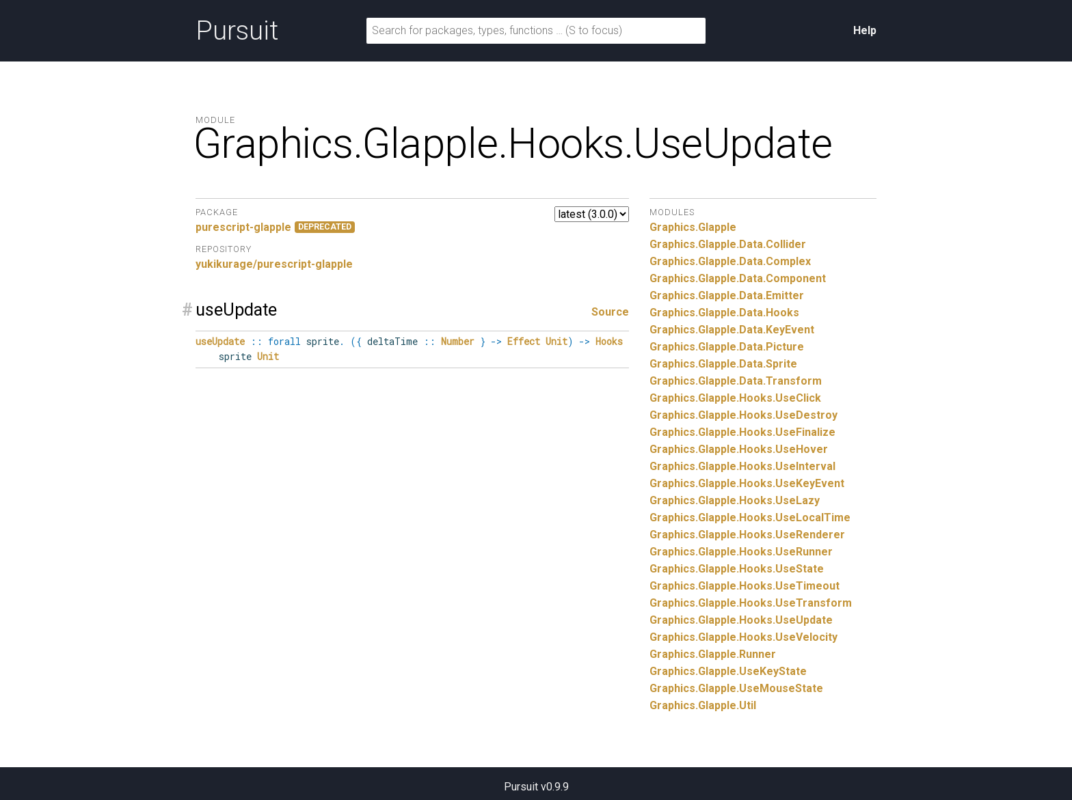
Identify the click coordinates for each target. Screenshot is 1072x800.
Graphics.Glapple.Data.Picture (726, 346)
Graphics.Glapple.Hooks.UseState (736, 568)
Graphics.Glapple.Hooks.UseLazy (734, 500)
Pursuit (237, 30)
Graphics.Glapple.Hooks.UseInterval (742, 466)
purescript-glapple (243, 227)
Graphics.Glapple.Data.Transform (735, 380)
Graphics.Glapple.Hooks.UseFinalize (742, 432)
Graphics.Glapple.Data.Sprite (723, 363)
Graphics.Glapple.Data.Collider (727, 244)
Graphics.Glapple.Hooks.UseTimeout (744, 585)
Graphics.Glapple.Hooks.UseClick (735, 397)
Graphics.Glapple (692, 227)
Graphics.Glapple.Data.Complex (730, 261)
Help (864, 30)
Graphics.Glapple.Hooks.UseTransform (750, 602)
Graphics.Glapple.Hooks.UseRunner (741, 551)
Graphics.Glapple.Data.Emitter (726, 295)
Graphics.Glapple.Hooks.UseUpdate (741, 619)
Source (610, 311)
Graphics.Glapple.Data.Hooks (724, 312)
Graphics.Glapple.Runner (712, 654)
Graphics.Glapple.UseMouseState (736, 688)
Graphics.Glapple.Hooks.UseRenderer (747, 534)
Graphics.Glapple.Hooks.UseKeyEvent (746, 483)
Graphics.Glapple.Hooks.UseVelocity (743, 637)
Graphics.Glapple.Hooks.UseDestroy (743, 415)
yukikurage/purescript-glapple (274, 264)
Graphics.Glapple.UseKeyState (728, 671)
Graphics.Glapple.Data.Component (737, 278)
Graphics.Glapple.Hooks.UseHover (738, 449)
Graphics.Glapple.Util (702, 705)
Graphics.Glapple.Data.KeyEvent (731, 329)
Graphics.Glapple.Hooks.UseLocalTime (749, 517)
